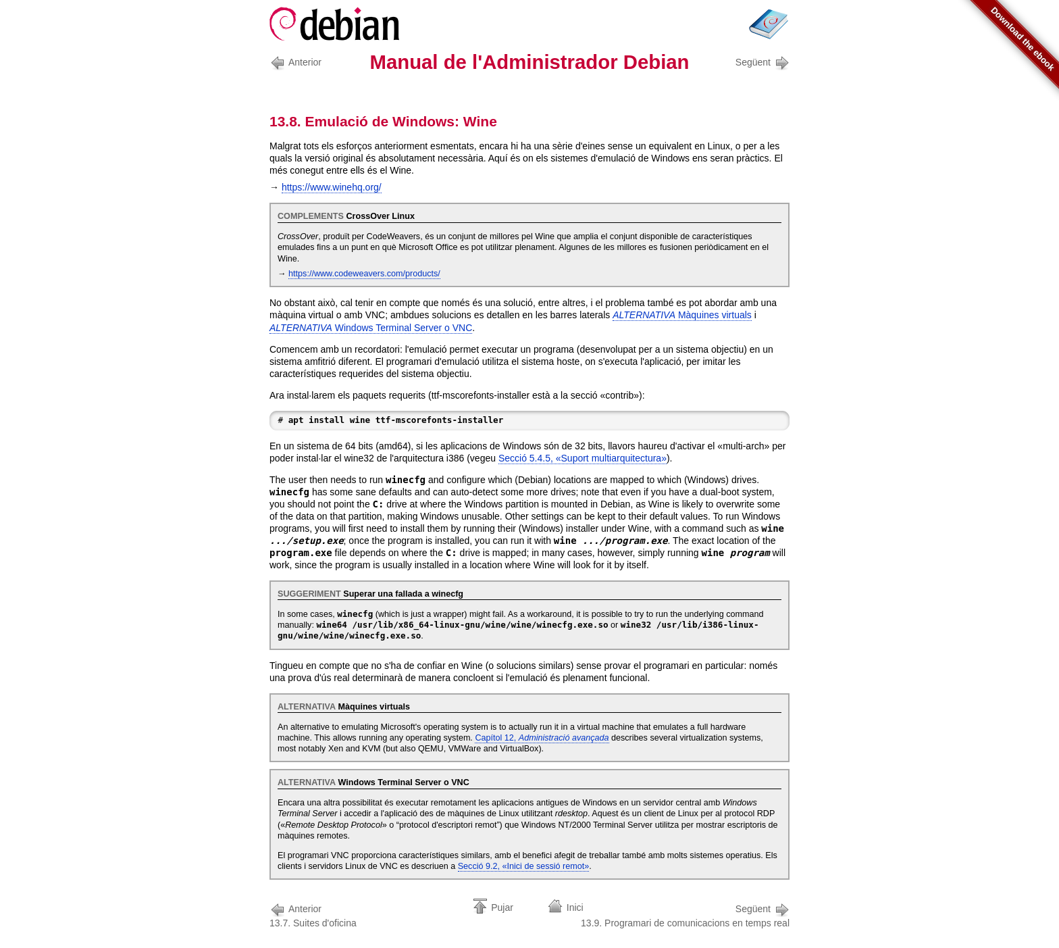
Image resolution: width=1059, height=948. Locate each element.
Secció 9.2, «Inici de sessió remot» (524, 866)
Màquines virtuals (682, 314)
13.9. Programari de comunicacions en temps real (685, 914)
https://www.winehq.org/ (332, 187)
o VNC (370, 327)
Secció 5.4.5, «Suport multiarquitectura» (582, 458)
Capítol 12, (542, 738)
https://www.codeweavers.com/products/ (364, 273)
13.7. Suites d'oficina (313, 914)
